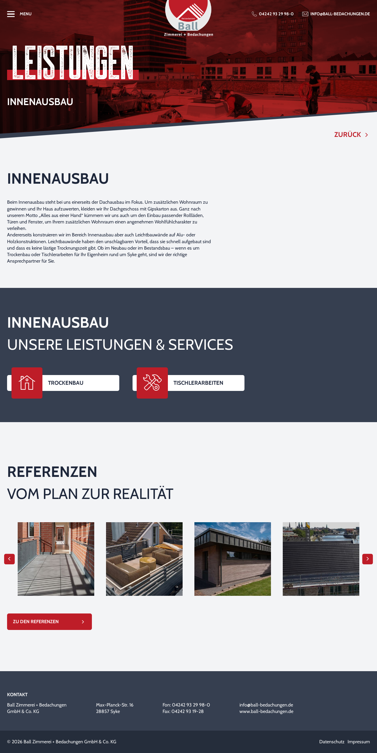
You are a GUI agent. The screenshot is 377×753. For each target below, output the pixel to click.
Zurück (347, 134)
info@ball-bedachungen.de (340, 13)
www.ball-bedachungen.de (266, 711)
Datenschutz (332, 741)
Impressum (359, 741)
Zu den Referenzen (36, 621)
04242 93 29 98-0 (276, 13)
